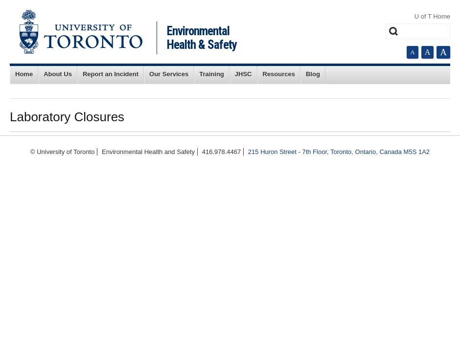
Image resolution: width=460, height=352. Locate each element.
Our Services (168, 74)
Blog (313, 74)
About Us (58, 74)
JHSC (243, 74)
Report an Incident (110, 74)
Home (24, 74)
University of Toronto (81, 32)
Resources (279, 74)
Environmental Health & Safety (202, 37)
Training (211, 74)
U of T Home (432, 16)
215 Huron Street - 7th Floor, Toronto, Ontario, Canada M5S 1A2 (339, 151)
